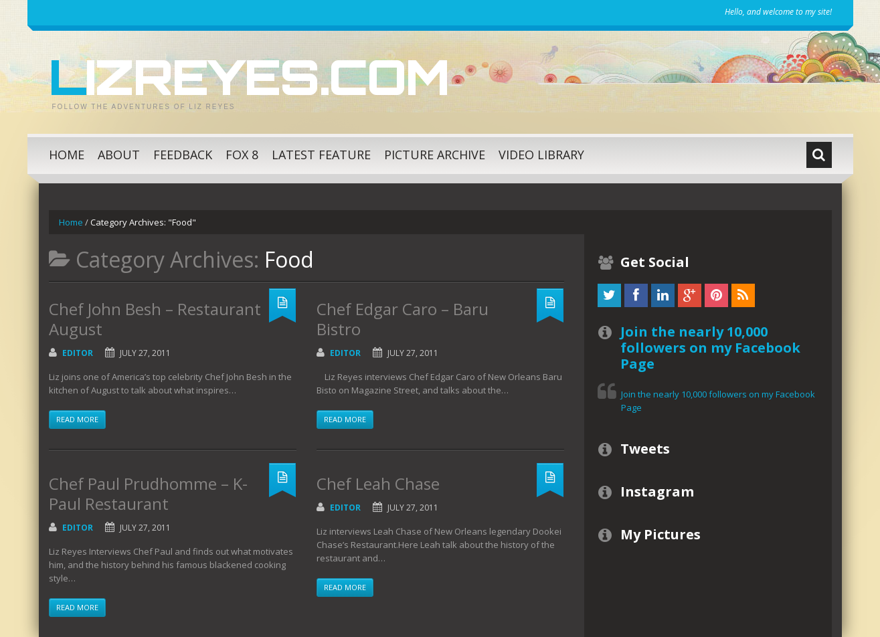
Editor (77, 353)
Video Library (541, 155)
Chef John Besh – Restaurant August (155, 319)
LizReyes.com (249, 76)
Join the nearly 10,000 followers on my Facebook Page (710, 348)
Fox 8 (242, 155)
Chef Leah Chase (378, 483)
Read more (77, 419)
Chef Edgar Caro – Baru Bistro (403, 319)
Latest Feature (321, 155)
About (119, 155)
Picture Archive (434, 155)
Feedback (182, 155)
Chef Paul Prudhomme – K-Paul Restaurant (148, 493)
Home (66, 155)
